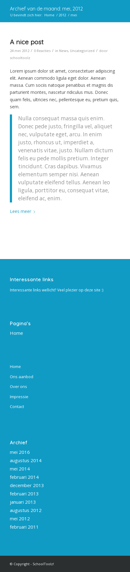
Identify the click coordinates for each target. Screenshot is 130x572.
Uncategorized (82, 50)
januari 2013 (23, 502)
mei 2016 (20, 452)
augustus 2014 (26, 460)
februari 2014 (24, 477)
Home (16, 333)
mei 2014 (20, 469)
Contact (17, 406)
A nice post (26, 42)
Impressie (19, 396)
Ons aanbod (21, 376)
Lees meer (24, 211)
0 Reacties (42, 50)
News (63, 50)
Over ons (18, 386)
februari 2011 (24, 527)
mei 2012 (20, 518)
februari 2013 (24, 493)
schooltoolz (20, 57)
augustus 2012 (26, 510)
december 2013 (27, 485)
